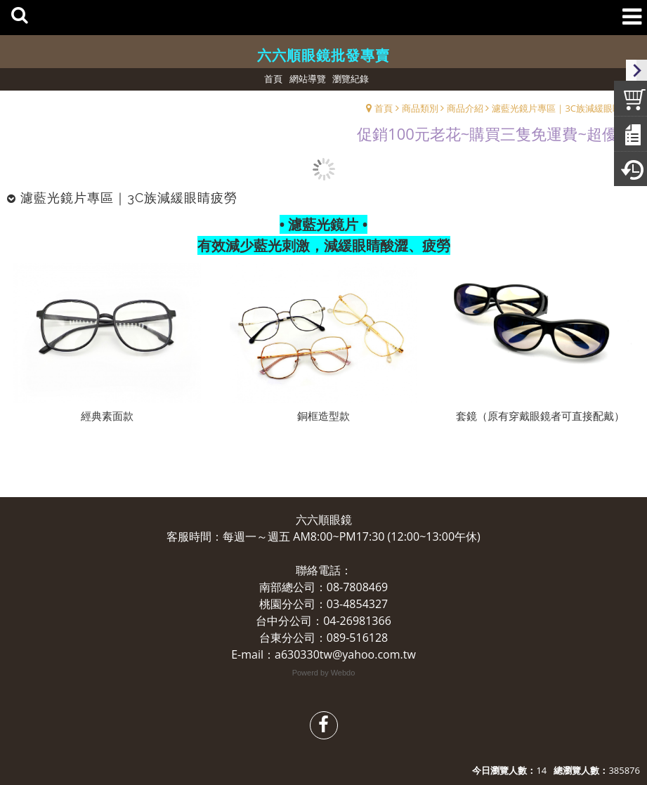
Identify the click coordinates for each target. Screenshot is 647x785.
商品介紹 (465, 108)
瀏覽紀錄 (350, 78)
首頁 (383, 108)
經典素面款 (107, 415)
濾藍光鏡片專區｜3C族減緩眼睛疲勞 (566, 108)
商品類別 (420, 108)
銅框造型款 (323, 415)
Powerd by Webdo (323, 672)
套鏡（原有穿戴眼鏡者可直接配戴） (540, 415)
